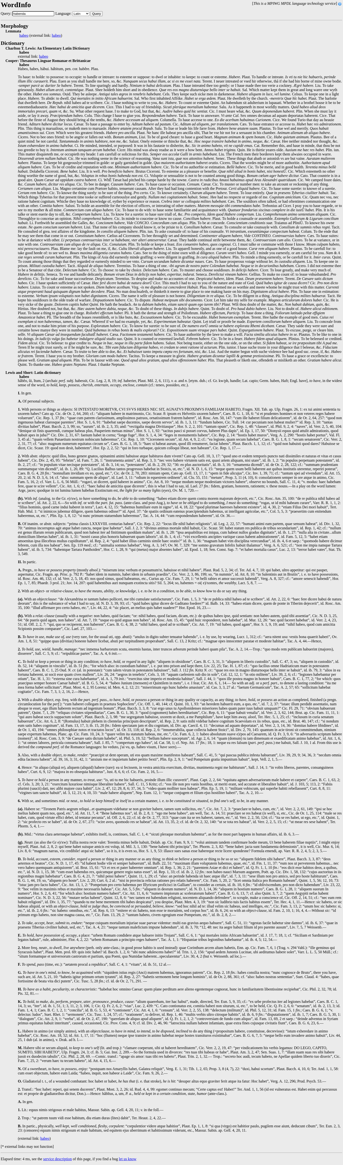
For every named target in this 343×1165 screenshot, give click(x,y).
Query (96, 13)
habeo (23, 35)
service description (57, 1159)
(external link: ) (40, 35)
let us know (127, 1159)
